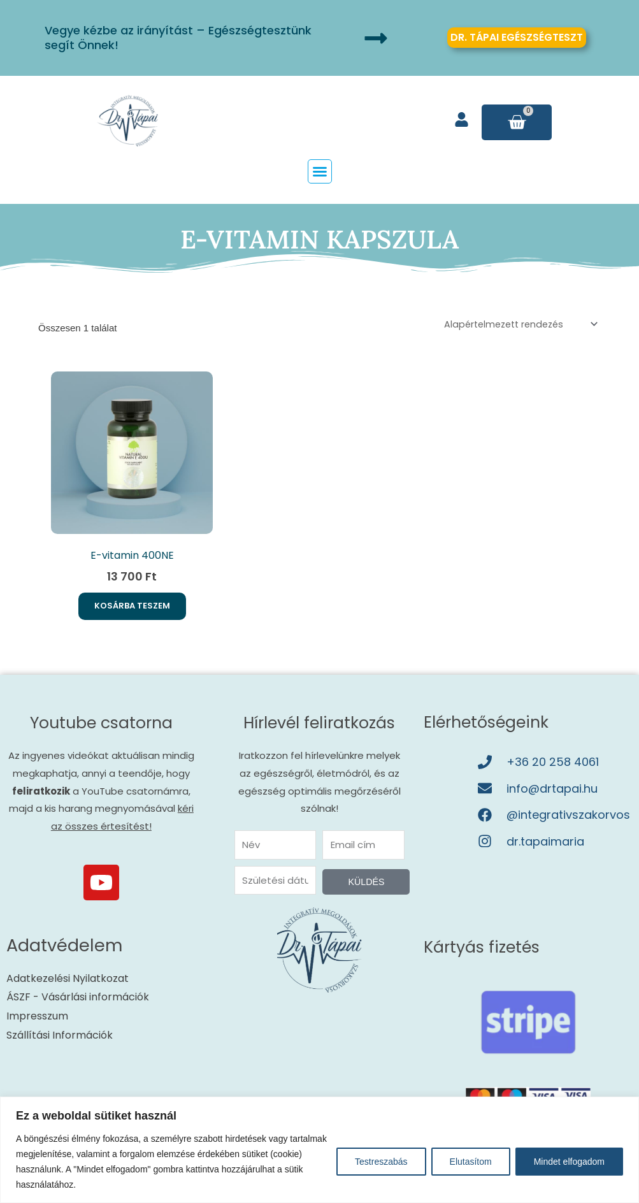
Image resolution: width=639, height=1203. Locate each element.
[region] (319, 1150)
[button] (320, 171)
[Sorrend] (514, 324)
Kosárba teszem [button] (132, 610)
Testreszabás (381, 1161)
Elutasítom (471, 1161)
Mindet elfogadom (569, 1161)
